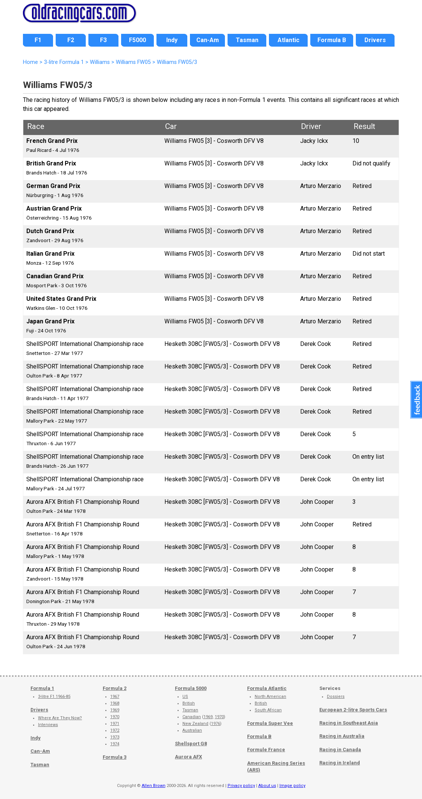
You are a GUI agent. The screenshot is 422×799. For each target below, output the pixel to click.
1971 (114, 723)
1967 (114, 696)
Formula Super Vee (270, 723)
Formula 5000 (190, 688)
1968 (114, 703)
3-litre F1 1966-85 (54, 696)
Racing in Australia (341, 736)
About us (267, 785)
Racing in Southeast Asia (348, 723)
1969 (114, 710)
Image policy (292, 785)
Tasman (39, 764)
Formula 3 (114, 757)
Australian (192, 730)
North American (270, 696)
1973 (114, 737)
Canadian (191, 716)
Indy (35, 738)
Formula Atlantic (267, 688)
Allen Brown (153, 785)
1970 (114, 716)
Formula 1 (42, 688)
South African (268, 710)
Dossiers (336, 696)
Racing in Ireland (339, 763)
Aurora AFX (188, 757)
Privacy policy (241, 785)
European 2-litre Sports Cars (353, 710)
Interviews (48, 724)
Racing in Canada (340, 749)
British (188, 703)
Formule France (266, 749)
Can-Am (40, 751)
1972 (114, 730)
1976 (215, 723)
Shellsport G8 (191, 743)
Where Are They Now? (60, 718)
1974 (114, 743)
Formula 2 (114, 688)
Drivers (39, 710)
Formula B (259, 736)
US (185, 696)
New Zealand (195, 723)
